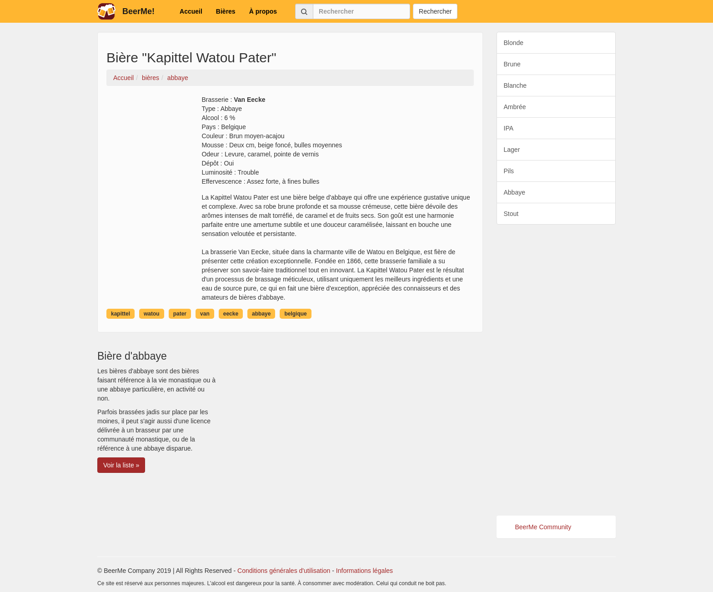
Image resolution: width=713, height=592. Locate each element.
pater (179, 314)
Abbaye (514, 192)
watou (152, 314)
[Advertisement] (556, 370)
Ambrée (515, 106)
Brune (512, 64)
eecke (230, 314)
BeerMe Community (543, 527)
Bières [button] (226, 11)
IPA (509, 128)
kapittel (120, 314)
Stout (511, 213)
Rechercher (435, 11)
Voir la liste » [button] (121, 465)
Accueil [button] (191, 11)
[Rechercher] (361, 11)
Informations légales (364, 570)
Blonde (514, 42)
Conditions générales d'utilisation (283, 570)
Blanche (515, 85)
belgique (295, 314)
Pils (509, 171)
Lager (512, 149)
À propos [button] (263, 11)
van (205, 314)
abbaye (261, 314)
